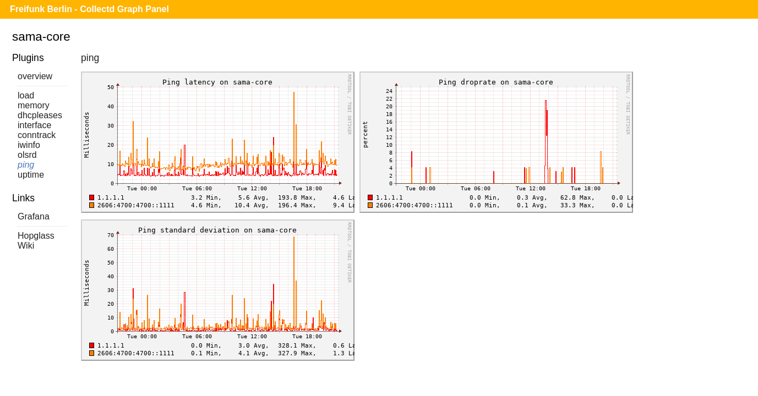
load (26, 95)
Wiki (26, 245)
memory (34, 105)
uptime (31, 174)
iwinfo (29, 145)
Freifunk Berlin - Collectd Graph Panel (89, 9)
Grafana (34, 216)
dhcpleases (40, 115)
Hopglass (36, 235)
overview (35, 76)
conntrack (37, 135)
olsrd (27, 155)
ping (26, 164)
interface (34, 125)
